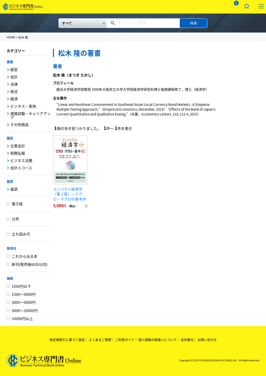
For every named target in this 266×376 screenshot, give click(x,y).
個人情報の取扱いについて (157, 339)
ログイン (220, 6)
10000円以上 (22, 318)
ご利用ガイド (124, 339)
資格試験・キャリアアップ (30, 115)
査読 (10, 181)
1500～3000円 (24, 294)
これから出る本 (24, 256)
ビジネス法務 (21, 160)
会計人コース (21, 167)
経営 (14, 69)
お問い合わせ (207, 339)
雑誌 (10, 138)
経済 (14, 98)
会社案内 (187, 339)
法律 (14, 84)
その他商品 (19, 124)
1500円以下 (21, 286)
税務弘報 (17, 153)
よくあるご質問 (100, 339)
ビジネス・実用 (23, 106)
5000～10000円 (25, 310)
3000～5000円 (24, 302)
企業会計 (17, 145)
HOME (11, 37)
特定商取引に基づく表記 (67, 339)
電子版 (17, 203)
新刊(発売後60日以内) (29, 264)
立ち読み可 (21, 234)
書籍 (10, 61)
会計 (14, 76)
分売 (15, 219)
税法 (14, 91)
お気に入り (246, 6)
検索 (193, 23)
